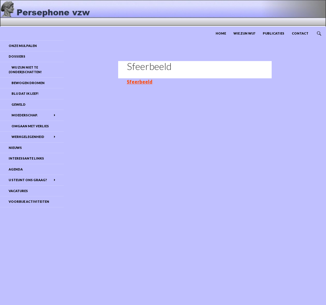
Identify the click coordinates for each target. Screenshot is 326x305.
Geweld (17, 104)
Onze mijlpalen (23, 46)
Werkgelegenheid (26, 137)
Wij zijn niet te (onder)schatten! (25, 69)
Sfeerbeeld (139, 81)
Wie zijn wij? (244, 33)
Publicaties (273, 33)
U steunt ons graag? (28, 180)
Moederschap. (23, 115)
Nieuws (15, 147)
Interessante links (26, 158)
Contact (300, 33)
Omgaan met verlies (29, 126)
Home (221, 33)
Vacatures (18, 191)
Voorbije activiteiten (29, 201)
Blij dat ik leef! (24, 93)
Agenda (16, 169)
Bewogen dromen (27, 83)
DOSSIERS (17, 56)
